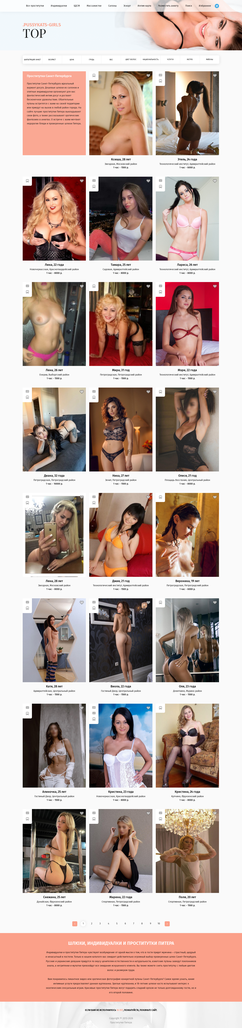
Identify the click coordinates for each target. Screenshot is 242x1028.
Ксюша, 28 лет (121, 159)
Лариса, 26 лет (187, 265)
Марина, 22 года (120, 897)
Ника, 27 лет (120, 476)
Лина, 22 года (54, 265)
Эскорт (127, 5)
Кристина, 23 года (121, 792)
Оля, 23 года (187, 686)
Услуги (170, 59)
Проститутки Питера (121, 1022)
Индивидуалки (59, 5)
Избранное (205, 5)
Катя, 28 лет (54, 686)
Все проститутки (35, 5)
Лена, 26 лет (54, 370)
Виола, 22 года (121, 686)
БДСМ (77, 5)
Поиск (188, 5)
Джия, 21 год (121, 581)
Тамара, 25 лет (121, 265)
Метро (190, 59)
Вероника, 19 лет (187, 581)
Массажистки (94, 5)
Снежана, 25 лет (54, 897)
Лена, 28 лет (54, 581)
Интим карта (144, 5)
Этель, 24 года (187, 159)
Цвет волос (130, 59)
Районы (209, 59)
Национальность (150, 59)
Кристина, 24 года (187, 792)
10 (159, 923)
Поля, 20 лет (187, 897)
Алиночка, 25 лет (54, 792)
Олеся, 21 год (187, 476)
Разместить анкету (168, 5)
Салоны (112, 5)
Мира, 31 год (121, 370)
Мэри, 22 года (187, 370)
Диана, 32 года (54, 476)
